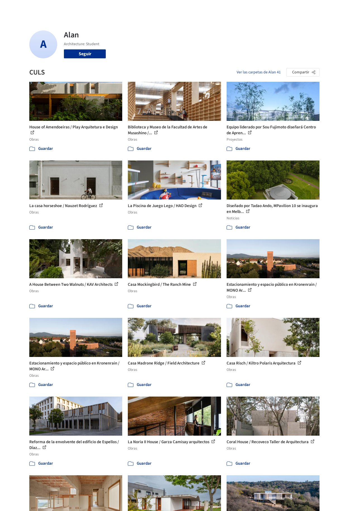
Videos (240, 8)
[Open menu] (335, 7)
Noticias (222, 8)
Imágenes (164, 8)
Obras (144, 8)
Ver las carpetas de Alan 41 (259, 72)
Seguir (85, 54)
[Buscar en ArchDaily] (87, 7)
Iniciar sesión (270, 8)
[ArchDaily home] (18, 7)
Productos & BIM (194, 8)
